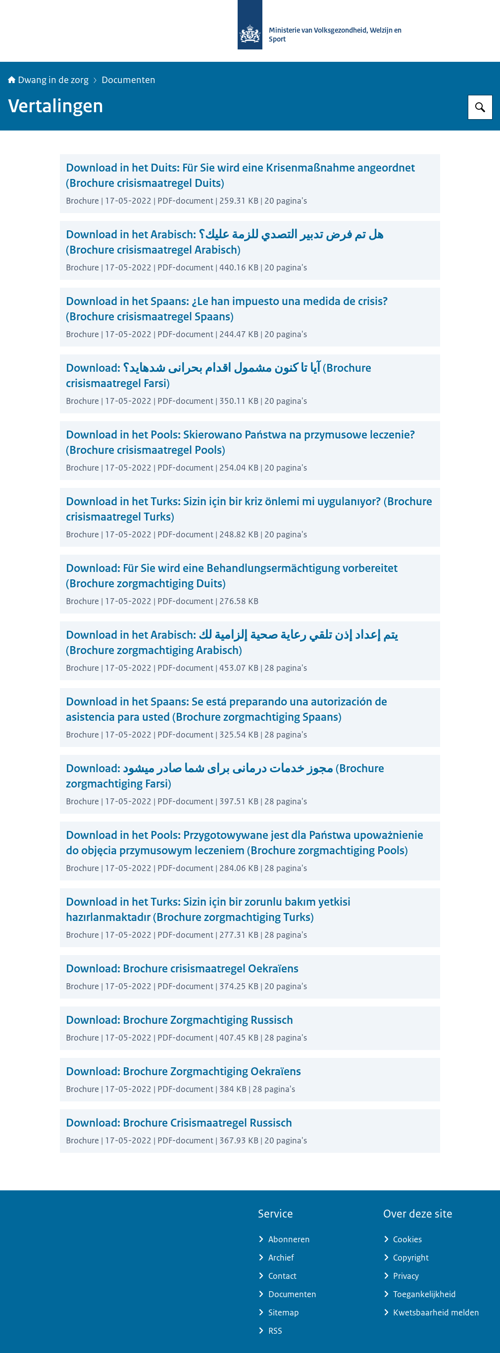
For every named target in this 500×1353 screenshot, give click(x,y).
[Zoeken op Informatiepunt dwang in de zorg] (480, 107)
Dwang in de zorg (48, 80)
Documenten (128, 80)
